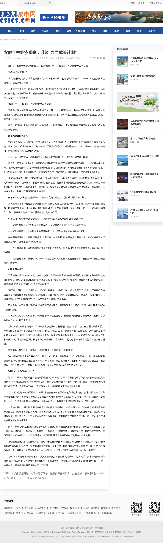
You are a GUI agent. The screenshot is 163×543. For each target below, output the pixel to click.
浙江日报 (95, 508)
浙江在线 (59, 513)
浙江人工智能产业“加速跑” (143, 138)
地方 (58, 30)
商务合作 (4, 3)
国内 (21, 30)
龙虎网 (50, 513)
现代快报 (74, 508)
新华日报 (53, 508)
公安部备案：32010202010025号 (86, 536)
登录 (132, 3)
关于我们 (70, 527)
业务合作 (79, 527)
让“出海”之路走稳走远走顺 (143, 191)
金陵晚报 (84, 508)
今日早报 (115, 508)
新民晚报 (28, 508)
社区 (105, 30)
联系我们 (99, 527)
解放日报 (8, 508)
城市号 (151, 30)
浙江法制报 (9, 513)
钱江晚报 (105, 508)
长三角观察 (22, 39)
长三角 (45, 30)
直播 (128, 30)
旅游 (116, 30)
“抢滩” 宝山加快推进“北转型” (144, 156)
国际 (33, 30)
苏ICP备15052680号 (95, 532)
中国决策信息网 (73, 513)
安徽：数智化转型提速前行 (143, 75)
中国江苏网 (40, 513)
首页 (10, 30)
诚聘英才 (89, 527)
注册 (141, 3)
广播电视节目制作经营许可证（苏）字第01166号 (51, 536)
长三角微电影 (89, 513)
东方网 (30, 513)
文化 (69, 30)
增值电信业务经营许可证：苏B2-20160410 (123, 532)
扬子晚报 (64, 508)
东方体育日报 (41, 508)
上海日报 (18, 508)
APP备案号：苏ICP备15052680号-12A (117, 536)
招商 (94, 30)
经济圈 (81, 30)
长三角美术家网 (104, 513)
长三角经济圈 (10, 39)
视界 (139, 30)
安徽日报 (43, 58)
